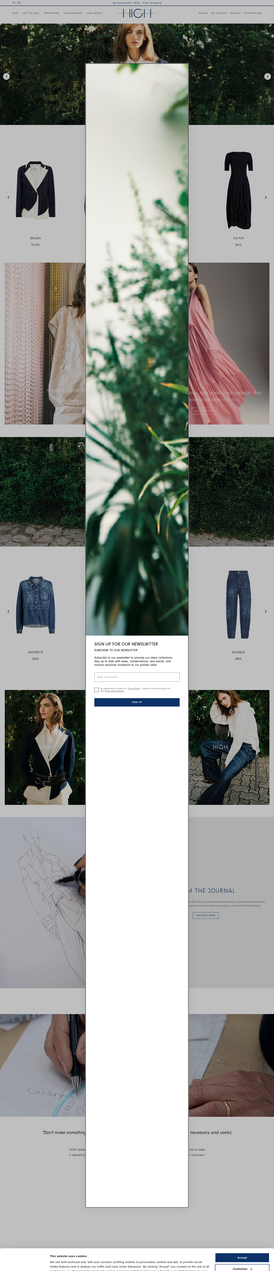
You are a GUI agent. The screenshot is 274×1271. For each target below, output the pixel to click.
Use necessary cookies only (242, 1257)
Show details (59, 1263)
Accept (242, 1235)
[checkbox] (96, 690)
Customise (242, 1246)
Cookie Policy (191, 1253)
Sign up (137, 702)
